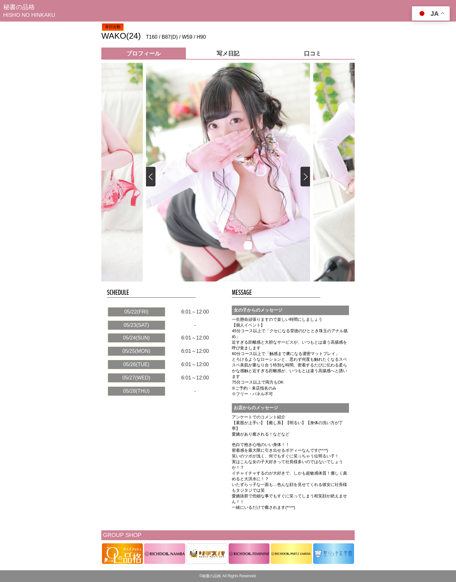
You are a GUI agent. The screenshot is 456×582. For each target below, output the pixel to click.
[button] (305, 177)
